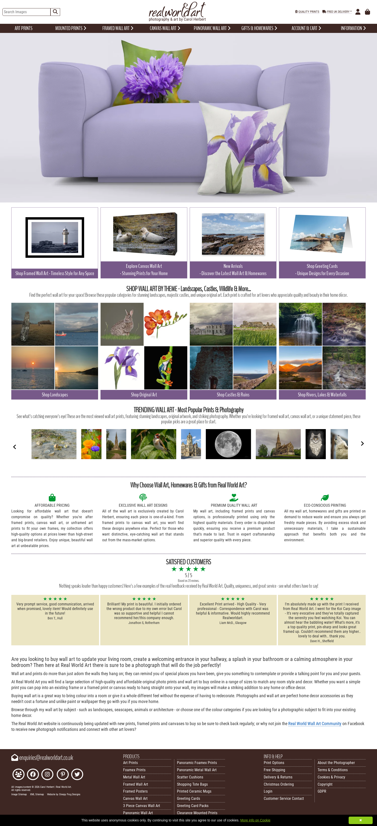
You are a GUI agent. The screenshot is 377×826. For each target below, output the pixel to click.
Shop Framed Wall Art (54, 273)
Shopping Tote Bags (192, 784)
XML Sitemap (37, 794)
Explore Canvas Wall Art (144, 270)
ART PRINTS (23, 28)
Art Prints (130, 762)
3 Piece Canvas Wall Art (141, 805)
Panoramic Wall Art (138, 813)
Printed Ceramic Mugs (194, 791)
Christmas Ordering (279, 784)
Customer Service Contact (284, 798)
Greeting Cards (188, 798)
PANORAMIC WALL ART (212, 28)
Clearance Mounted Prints (197, 813)
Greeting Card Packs (192, 805)
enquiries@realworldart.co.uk (42, 757)
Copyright (325, 784)
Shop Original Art (144, 394)
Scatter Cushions (190, 777)
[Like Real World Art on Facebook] (33, 775)
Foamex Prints (134, 770)
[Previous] (14, 447)
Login (268, 791)
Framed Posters (135, 791)
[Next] (362, 443)
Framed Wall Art (135, 784)
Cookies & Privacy (331, 777)
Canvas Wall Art (135, 798)
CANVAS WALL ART (165, 28)
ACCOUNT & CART (306, 28)
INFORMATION (353, 28)
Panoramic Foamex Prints (197, 762)
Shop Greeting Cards (322, 270)
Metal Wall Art (134, 777)
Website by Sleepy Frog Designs (63, 794)
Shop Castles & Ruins (233, 394)
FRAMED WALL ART (117, 28)
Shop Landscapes (55, 394)
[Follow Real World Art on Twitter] (77, 775)
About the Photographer (336, 762)
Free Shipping (274, 770)
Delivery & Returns (278, 777)
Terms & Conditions (333, 770)
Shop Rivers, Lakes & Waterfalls (322, 394)
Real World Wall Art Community (314, 723)
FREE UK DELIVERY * (339, 11)
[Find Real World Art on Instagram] (47, 775)
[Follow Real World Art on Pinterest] (63, 775)
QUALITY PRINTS (308, 11)
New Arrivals (233, 270)
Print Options (274, 762)
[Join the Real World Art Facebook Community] (19, 775)
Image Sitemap (19, 794)
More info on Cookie (255, 820)
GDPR (322, 791)
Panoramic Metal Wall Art (197, 770)
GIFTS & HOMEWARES (259, 28)
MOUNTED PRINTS (70, 28)
